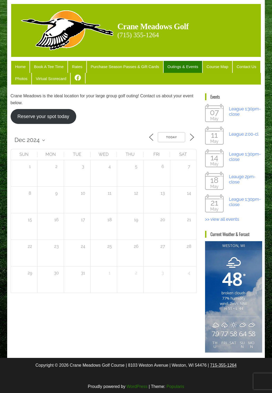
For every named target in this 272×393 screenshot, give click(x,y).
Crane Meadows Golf (163, 26)
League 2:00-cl (243, 131)
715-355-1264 (223, 362)
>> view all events (222, 216)
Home (19, 66)
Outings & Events (171, 66)
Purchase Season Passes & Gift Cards (116, 66)
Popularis (175, 384)
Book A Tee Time (45, 66)
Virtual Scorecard (47, 76)
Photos (20, 76)
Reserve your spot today (43, 113)
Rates (71, 66)
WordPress (136, 384)
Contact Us (230, 66)
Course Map (204, 66)
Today (171, 135)
